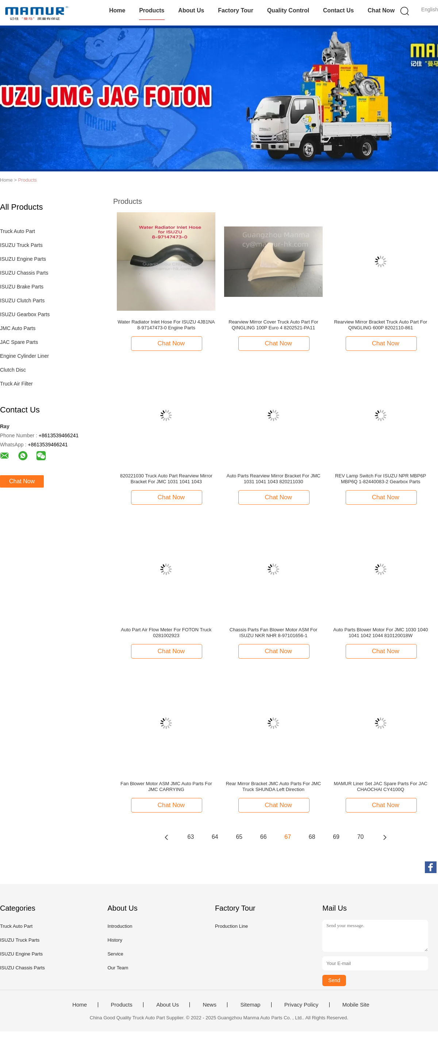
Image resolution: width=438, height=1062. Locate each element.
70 (360, 837)
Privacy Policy (301, 1004)
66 (263, 837)
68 (312, 837)
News (209, 1004)
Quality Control (288, 10)
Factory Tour (235, 10)
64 (215, 837)
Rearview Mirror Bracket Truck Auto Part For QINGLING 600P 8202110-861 (380, 324)
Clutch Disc (13, 370)
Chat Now (381, 10)
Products (151, 10)
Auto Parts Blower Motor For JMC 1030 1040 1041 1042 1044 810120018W (380, 632)
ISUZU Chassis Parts (24, 273)
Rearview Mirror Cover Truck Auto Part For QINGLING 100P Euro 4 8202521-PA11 (273, 324)
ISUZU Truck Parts (21, 245)
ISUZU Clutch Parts (22, 300)
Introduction (119, 926)
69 (336, 837)
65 (239, 837)
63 (191, 837)
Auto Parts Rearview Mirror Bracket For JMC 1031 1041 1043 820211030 (273, 478)
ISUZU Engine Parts (23, 259)
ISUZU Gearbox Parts (25, 314)
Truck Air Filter (16, 384)
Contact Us (338, 10)
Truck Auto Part (17, 231)
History (114, 940)
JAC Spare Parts (19, 342)
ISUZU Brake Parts (21, 287)
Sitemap (250, 1004)
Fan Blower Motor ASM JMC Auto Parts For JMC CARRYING (166, 786)
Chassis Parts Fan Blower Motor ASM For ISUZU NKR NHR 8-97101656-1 (274, 632)
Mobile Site (355, 1004)
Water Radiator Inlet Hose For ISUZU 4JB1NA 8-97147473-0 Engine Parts (166, 324)
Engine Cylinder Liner (24, 356)
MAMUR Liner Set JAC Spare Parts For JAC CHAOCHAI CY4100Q (380, 786)
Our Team (117, 967)
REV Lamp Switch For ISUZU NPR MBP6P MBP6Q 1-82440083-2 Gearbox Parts (380, 478)
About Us (191, 10)
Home (117, 10)
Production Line (231, 926)
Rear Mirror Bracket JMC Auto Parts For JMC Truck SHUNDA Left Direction (273, 786)
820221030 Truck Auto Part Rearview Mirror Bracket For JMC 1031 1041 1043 (166, 478)
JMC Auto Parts (17, 328)
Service (115, 954)
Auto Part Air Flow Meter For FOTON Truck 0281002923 (166, 632)
